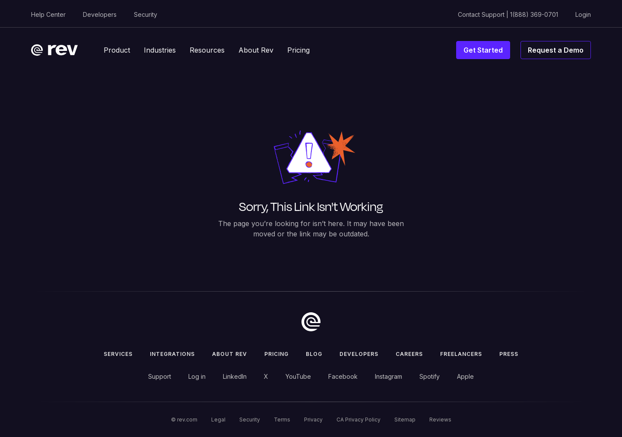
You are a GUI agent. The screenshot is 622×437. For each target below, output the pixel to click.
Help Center (48, 14)
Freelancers (461, 354)
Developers (100, 14)
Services (118, 354)
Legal (218, 419)
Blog (314, 354)
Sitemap (405, 419)
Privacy (313, 419)
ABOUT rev (229, 354)
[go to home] (311, 321)
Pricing (276, 354)
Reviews (440, 419)
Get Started (483, 50)
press (508, 354)
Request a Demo (556, 50)
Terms (282, 419)
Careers (409, 354)
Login (583, 14)
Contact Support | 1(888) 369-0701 (508, 14)
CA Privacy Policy (358, 419)
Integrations (172, 354)
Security (145, 14)
